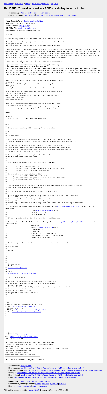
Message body (26, 13)
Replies (74, 15)
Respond (36, 13)
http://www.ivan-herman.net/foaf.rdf (26, 312)
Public (27, 4)
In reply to (55, 15)
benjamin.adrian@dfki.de (33, 21)
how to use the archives (22, 386)
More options (46, 13)
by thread (45, 384)
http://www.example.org (45, 211)
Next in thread (65, 15)
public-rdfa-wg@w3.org (40, 4)
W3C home (8, 4)
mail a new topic (45, 381)
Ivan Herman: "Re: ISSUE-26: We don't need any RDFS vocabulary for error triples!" (52, 368)
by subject (54, 384)
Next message (29, 15)
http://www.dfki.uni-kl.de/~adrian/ (22, 274)
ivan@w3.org (24, 26)
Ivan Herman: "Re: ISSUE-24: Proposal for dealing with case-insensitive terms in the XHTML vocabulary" (63, 370)
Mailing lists (19, 4)
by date (38, 384)
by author (62, 384)
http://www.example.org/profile (69, 207)
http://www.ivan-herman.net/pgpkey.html (30, 310)
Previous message (43, 15)
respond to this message (28, 381)
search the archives (39, 386)
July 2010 (54, 4)
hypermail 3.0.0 (33, 390)
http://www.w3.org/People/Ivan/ (24, 306)
